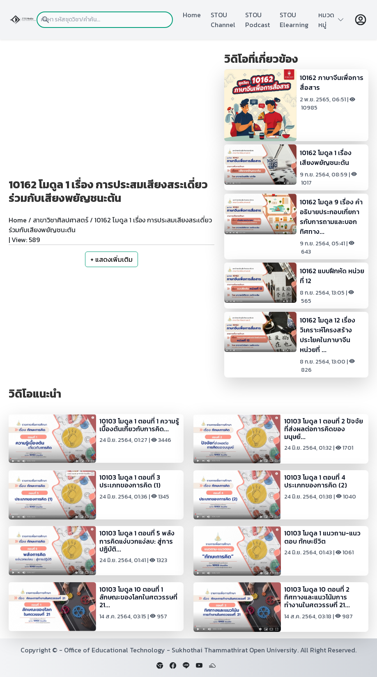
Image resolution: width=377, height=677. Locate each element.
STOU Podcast (257, 20)
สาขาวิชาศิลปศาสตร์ (60, 220)
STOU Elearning (294, 20)
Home (192, 15)
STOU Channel (223, 20)
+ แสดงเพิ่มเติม (111, 259)
